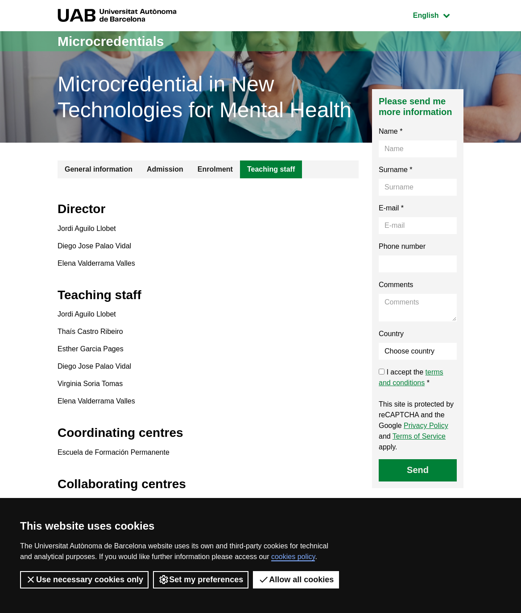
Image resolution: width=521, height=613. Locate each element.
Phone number (402, 246)
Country (391, 333)
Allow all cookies (296, 579)
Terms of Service (419, 436)
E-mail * (391, 208)
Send (418, 470)
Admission (165, 169)
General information (98, 169)
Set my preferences (200, 579)
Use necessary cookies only (84, 579)
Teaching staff (271, 169)
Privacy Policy (426, 425)
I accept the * (411, 377)
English (438, 14)
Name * (390, 131)
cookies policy (293, 556)
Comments (396, 284)
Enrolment (215, 169)
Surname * (396, 169)
